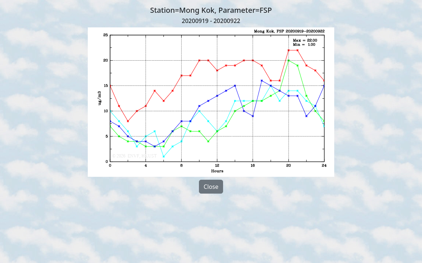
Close (211, 187)
